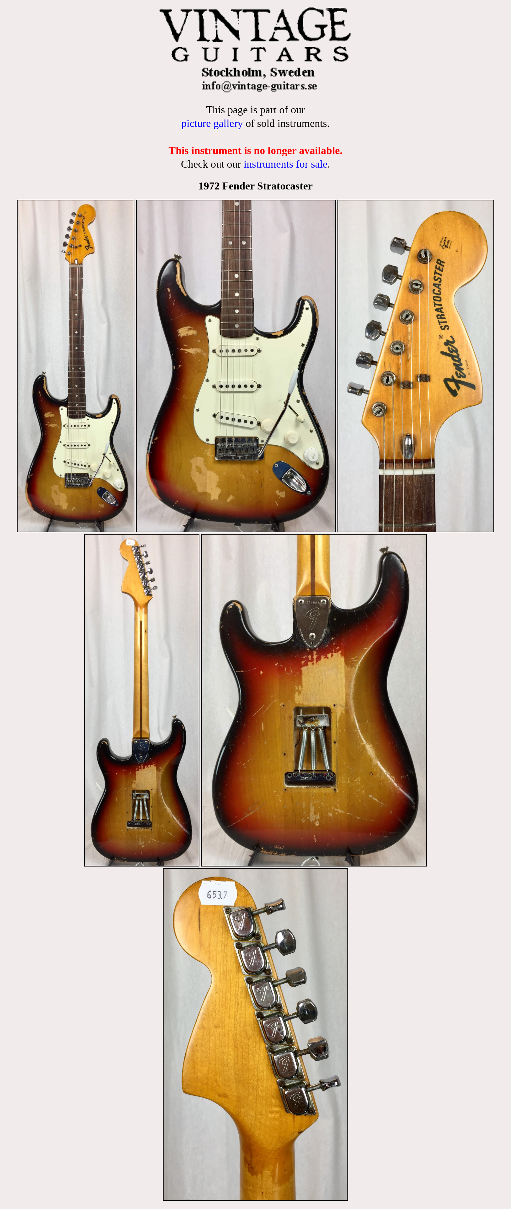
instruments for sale (285, 164)
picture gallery (212, 123)
